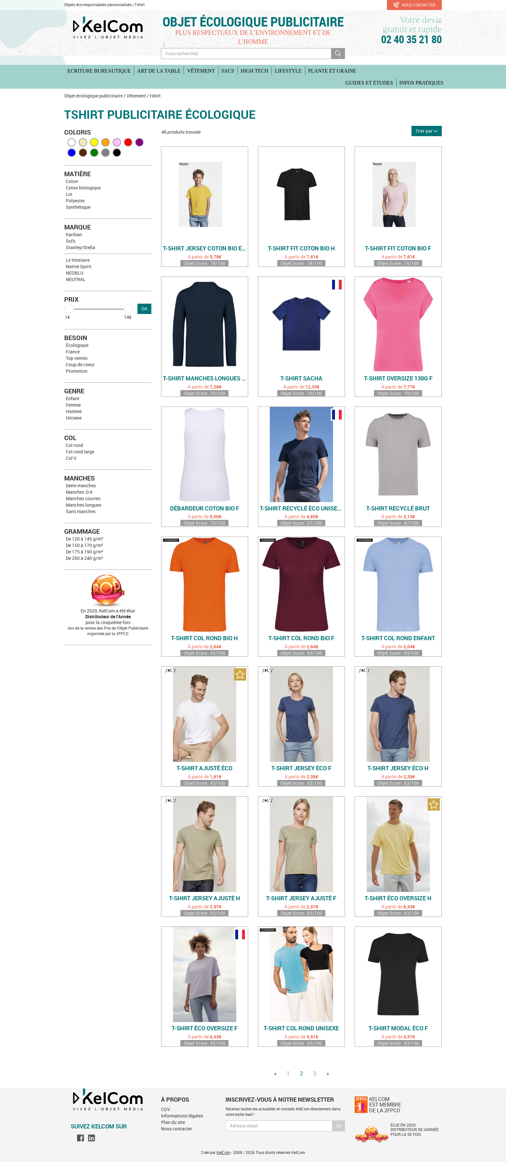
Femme (73, 405)
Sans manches (81, 511)
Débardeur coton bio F (204, 508)
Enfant (72, 398)
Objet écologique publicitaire (253, 21)
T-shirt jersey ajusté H (204, 898)
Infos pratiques (421, 83)
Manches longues (83, 505)
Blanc (71, 142)
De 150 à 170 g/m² (84, 545)
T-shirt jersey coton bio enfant (205, 248)
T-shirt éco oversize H (398, 898)
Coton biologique (83, 188)
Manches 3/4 (79, 492)
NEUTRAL (76, 279)
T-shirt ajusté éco (204, 768)
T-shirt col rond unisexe (301, 1028)
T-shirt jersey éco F (301, 768)
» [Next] (327, 1073)
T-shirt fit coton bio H (301, 248)
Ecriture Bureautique (99, 71)
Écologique (77, 345)
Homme (74, 411)
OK (144, 309)
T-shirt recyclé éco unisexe (302, 508)
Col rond (74, 445)
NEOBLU (74, 273)
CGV (165, 1109)
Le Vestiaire (78, 260)
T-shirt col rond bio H (204, 638)
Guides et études (369, 83)
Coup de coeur (80, 364)
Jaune (94, 142)
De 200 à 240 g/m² (84, 558)
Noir (117, 152)
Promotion (76, 371)
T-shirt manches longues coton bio (205, 378)
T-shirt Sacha (301, 378)
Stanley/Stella (80, 247)
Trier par (426, 131)
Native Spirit (78, 266)
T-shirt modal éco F (398, 1028)
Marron (83, 152)
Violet (139, 142)
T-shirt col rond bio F (301, 638)
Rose (117, 142)
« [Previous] (275, 1073)
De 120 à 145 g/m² (84, 539)
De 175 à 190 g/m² (84, 552)
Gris (105, 152)
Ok (339, 1126)
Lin (69, 194)
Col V (71, 458)
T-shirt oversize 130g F (398, 378)
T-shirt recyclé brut (398, 508)
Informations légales (182, 1116)
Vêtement (201, 71)
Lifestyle (288, 71)
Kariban (74, 234)
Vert (94, 152)
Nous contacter (414, 5)
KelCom (223, 1152)
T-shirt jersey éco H (398, 768)
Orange (105, 142)
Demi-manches (81, 485)
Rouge (128, 142)
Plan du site (173, 1122)
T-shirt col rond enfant (398, 638)
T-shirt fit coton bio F (398, 248)
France (73, 352)
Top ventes (76, 358)
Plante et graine (332, 71)
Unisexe (74, 418)
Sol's (70, 241)
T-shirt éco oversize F (205, 1028)
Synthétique (78, 207)
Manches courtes (83, 498)
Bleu (71, 152)
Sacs (227, 71)
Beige (83, 142)
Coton (72, 181)
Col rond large (80, 452)
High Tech (254, 71)
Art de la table (159, 71)
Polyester (75, 200)
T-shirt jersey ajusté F (301, 898)
